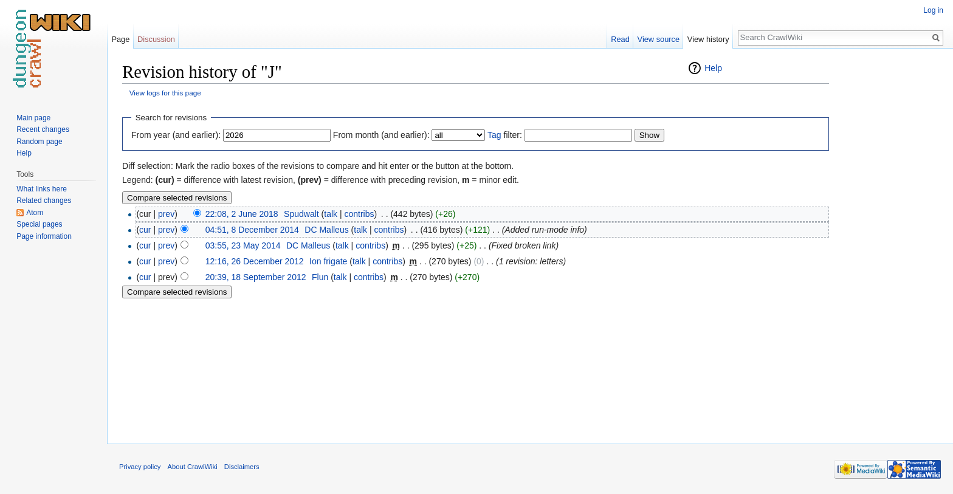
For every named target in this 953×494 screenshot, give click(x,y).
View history (708, 39)
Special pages (39, 224)
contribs (359, 214)
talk (330, 214)
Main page (33, 118)
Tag (494, 135)
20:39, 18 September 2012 (255, 277)
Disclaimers (242, 466)
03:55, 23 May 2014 (243, 245)
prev (166, 214)
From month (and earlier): (381, 135)
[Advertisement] (889, 243)
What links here (41, 189)
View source (658, 39)
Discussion (156, 39)
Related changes (43, 200)
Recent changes (42, 129)
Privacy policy (139, 466)
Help (713, 68)
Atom (34, 212)
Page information (44, 236)
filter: (504, 135)
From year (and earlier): (176, 135)
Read (620, 39)
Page (120, 39)
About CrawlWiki (193, 466)
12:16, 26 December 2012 (254, 261)
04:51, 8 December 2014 (252, 230)
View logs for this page (165, 93)
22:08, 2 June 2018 (241, 214)
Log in (933, 10)
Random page (39, 141)
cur (145, 230)
